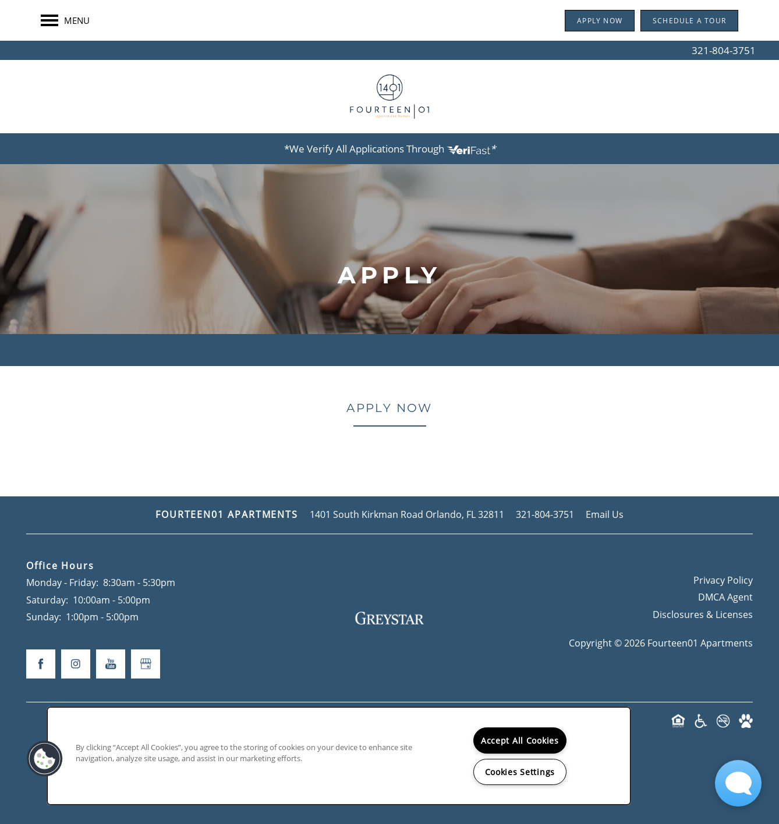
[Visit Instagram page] (75, 664)
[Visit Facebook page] (40, 664)
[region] (339, 755)
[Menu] (65, 39)
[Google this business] (145, 664)
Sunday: (43, 616)
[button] (600, 40)
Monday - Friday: (62, 582)
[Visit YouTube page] (110, 664)
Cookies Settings (520, 771)
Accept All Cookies (520, 740)
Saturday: (47, 600)
